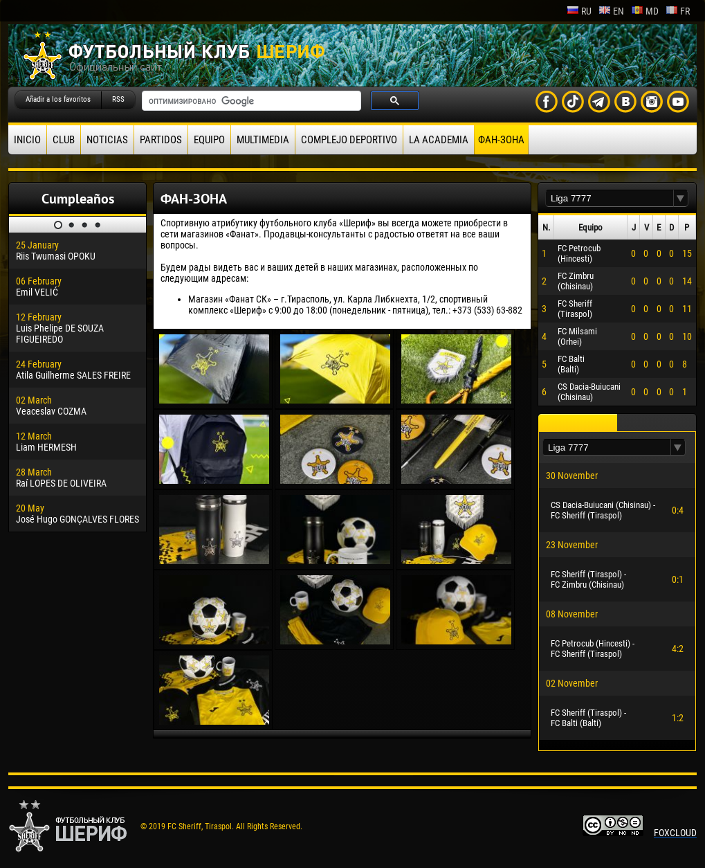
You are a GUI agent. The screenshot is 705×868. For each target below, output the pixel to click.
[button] (680, 198)
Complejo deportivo (349, 140)
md (645, 11)
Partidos (161, 140)
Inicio (27, 140)
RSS (118, 99)
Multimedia (263, 140)
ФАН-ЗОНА (501, 140)
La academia (438, 140)
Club (64, 140)
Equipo (209, 140)
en (611, 11)
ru (579, 11)
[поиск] (250, 101)
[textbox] (609, 198)
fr (678, 11)
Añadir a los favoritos (58, 99)
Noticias (107, 140)
